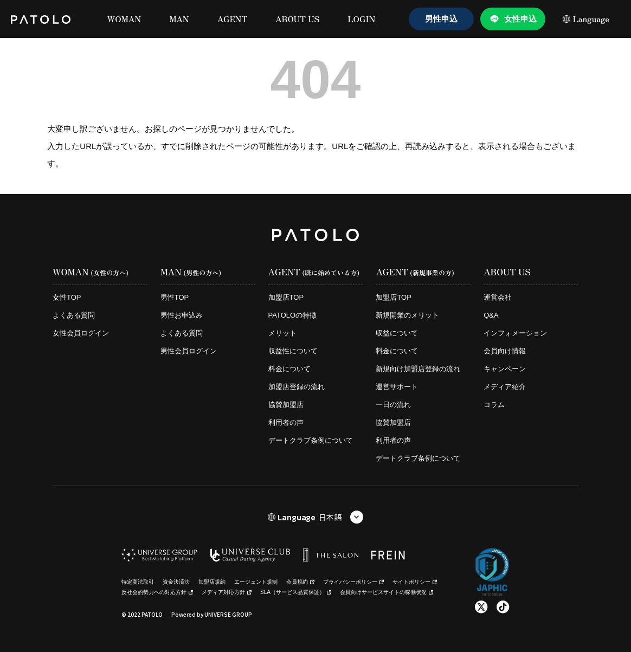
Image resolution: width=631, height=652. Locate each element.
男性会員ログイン (188, 350)
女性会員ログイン (81, 333)
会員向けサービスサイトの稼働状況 (386, 592)
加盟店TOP (286, 297)
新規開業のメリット (407, 315)
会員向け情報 (505, 350)
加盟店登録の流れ (296, 386)
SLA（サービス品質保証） (295, 592)
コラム (494, 404)
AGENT (232, 18)
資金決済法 (176, 582)
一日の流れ (393, 404)
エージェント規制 (256, 582)
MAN (179, 18)
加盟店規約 (212, 582)
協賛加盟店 (286, 404)
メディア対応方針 (227, 592)
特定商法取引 (137, 582)
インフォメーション (515, 333)
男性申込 (441, 18)
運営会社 (498, 297)
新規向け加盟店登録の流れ (418, 368)
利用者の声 (286, 422)
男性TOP (174, 297)
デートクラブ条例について (310, 440)
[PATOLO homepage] (40, 18)
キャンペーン (505, 368)
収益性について (293, 350)
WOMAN (124, 18)
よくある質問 (74, 315)
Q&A (491, 315)
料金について (289, 368)
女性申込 (520, 18)
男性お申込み (181, 315)
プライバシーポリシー (353, 582)
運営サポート (397, 386)
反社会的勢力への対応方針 (157, 592)
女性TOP (67, 297)
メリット (282, 333)
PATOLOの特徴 (292, 315)
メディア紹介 (505, 386)
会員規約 (300, 582)
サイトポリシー (414, 582)
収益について (397, 333)
